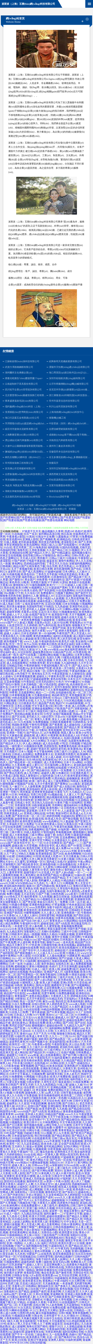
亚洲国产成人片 (53, 971)
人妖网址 (12, 1259)
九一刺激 (5, 563)
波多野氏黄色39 (18, 1041)
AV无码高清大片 (32, 958)
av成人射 (85, 1165)
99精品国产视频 (54, 1114)
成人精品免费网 (9, 923)
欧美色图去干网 (35, 1337)
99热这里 (39, 657)
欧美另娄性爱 (47, 1108)
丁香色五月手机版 (46, 574)
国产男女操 (29, 902)
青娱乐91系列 (45, 902)
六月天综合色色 (50, 1100)
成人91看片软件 (65, 1173)
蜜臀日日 (81, 816)
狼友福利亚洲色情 (75, 649)
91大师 (75, 848)
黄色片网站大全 (39, 1159)
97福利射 (65, 1178)
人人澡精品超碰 (73, 1326)
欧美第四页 (30, 910)
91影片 (22, 1055)
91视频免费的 (12, 1262)
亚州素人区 (25, 1294)
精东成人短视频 (67, 1186)
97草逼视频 (58, 904)
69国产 (25, 767)
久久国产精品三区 (57, 550)
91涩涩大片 (42, 1087)
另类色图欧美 (14, 1178)
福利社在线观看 (62, 636)
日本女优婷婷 (29, 633)
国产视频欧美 (48, 539)
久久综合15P (31, 593)
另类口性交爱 (13, 577)
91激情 (68, 1125)
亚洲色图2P (71, 1065)
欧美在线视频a (67, 945)
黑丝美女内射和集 (49, 542)
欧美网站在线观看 (55, 767)
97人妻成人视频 (23, 622)
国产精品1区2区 (78, 1245)
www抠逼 (33, 1055)
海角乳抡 (22, 550)
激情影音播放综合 (46, 1270)
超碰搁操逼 (73, 778)
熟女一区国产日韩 (48, 837)
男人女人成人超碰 (50, 757)
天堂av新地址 (32, 1229)
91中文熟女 (70, 1221)
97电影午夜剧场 (35, 560)
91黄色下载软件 (21, 988)
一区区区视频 (36, 1192)
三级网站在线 (64, 620)
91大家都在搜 (15, 735)
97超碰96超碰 (53, 571)
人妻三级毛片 (63, 1168)
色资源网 (71, 1329)
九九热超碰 (61, 606)
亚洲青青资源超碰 (42, 791)
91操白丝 (79, 875)
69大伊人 (21, 1106)
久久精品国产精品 (71, 1060)
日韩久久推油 (26, 649)
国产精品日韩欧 (9, 1001)
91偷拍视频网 (37, 585)
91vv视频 (46, 1133)
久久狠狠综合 (77, 673)
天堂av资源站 (34, 1194)
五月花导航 (78, 1176)
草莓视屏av (76, 622)
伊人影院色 (73, 891)
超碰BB (71, 861)
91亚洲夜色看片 (79, 773)
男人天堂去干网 (26, 1323)
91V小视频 (13, 1068)
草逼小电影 (44, 598)
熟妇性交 (61, 1001)
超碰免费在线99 (42, 652)
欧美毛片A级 (66, 641)
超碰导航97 (30, 872)
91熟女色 (37, 1315)
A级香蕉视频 (71, 971)
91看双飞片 (61, 791)
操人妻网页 (82, 759)
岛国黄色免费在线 (79, 740)
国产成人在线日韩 (64, 786)
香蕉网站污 (56, 1221)
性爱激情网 (33, 1071)
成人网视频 (35, 1189)
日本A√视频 (25, 751)
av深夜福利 (56, 1165)
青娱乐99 (85, 697)
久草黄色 (14, 1251)
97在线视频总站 (26, 1256)
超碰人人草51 (34, 1264)
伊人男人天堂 (17, 609)
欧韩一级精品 (26, 1270)
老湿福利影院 (57, 1041)
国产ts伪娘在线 (46, 885)
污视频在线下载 (26, 1202)
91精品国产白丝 (62, 652)
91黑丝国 (63, 1235)
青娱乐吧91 (62, 813)
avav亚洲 (60, 953)
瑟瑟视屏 (47, 786)
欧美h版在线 (36, 818)
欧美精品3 (27, 1251)
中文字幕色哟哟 (43, 751)
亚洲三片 (9, 1098)
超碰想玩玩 (77, 689)
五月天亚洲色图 (67, 966)
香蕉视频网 (55, 730)
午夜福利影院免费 (40, 778)
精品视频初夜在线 (57, 797)
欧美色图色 (18, 1071)
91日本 (13, 794)
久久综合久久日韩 (42, 1031)
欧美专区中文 (22, 842)
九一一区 (37, 842)
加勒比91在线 (78, 1235)
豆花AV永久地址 (48, 611)
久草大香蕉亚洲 (78, 587)
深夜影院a (20, 1192)
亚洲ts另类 (66, 982)
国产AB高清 (62, 923)
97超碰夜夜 (67, 1157)
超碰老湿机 (47, 923)
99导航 (50, 813)
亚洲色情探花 (66, 990)
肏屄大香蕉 (38, 630)
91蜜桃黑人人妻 (29, 982)
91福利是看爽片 (61, 1057)
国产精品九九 (80, 1135)
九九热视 (62, 1108)
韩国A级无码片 (49, 947)
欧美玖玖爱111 (67, 1243)
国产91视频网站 (80, 985)
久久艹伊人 (10, 853)
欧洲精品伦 (63, 539)
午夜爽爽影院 (37, 797)
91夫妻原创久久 (61, 840)
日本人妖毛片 (72, 1074)
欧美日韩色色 (46, 1017)
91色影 (63, 740)
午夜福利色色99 (48, 641)
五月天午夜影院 (35, 998)
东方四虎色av (42, 1200)
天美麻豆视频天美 (31, 1318)
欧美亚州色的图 (24, 977)
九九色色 (20, 1253)
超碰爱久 (12, 1055)
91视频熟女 (16, 1122)
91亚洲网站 (10, 1200)
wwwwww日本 (8, 928)
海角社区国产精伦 (37, 1326)
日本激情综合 (59, 577)
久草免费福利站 (16, 810)
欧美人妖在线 (49, 789)
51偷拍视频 (21, 808)
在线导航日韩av (32, 555)
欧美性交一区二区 (20, 1044)
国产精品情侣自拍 (79, 1108)
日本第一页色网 (57, 1098)
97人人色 (41, 649)
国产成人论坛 (80, 665)
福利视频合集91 (81, 552)
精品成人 (68, 907)
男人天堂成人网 (30, 1224)
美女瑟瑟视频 (32, 1100)
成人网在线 (21, 1052)
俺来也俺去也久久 (22, 657)
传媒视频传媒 (8, 918)
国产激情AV (16, 579)
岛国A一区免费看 (61, 770)
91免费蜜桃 (15, 1076)
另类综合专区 (46, 845)
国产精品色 (51, 851)
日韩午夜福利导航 (57, 671)
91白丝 (8, 547)
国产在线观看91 (67, 544)
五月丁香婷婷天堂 (20, 1299)
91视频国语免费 (33, 746)
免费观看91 (47, 593)
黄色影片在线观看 (79, 582)
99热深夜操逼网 (41, 805)
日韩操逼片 (13, 660)
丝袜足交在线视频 (10, 555)
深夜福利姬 (81, 708)
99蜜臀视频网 (32, 912)
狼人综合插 (31, 1288)
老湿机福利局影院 (14, 885)
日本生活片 (74, 679)
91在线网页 (75, 802)
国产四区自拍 (81, 915)
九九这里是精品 (30, 1143)
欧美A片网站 (54, 1022)
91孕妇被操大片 (16, 1208)
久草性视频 (65, 1299)
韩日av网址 (63, 555)
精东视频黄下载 (13, 641)
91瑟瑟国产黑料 (58, 587)
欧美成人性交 (53, 818)
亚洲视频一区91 (35, 861)
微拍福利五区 (46, 1286)
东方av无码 (30, 644)
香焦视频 (71, 719)
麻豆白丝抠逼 (61, 896)
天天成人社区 (28, 558)
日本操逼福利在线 (22, 1135)
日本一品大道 (77, 902)
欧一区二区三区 (82, 692)
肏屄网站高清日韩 (49, 534)
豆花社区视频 (53, 603)
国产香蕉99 (18, 816)
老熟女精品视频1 (39, 996)
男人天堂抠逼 (8, 899)
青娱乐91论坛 (48, 888)
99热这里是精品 (67, 574)
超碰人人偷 (75, 1084)
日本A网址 (68, 571)
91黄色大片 (79, 1229)
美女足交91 (65, 1229)
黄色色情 (28, 1020)
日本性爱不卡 (52, 1315)
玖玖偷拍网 (51, 765)
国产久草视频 (8, 1202)
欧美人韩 (54, 969)
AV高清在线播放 (44, 918)
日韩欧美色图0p (78, 867)
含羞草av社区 (42, 622)
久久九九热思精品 (45, 1084)
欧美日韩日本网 (43, 568)
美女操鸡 (80, 641)
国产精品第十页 (77, 577)
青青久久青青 (42, 719)
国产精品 (23, 1291)
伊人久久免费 (66, 759)
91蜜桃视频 (6, 783)
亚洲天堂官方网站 (40, 840)
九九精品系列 (15, 931)
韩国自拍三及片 (50, 1071)
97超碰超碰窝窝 (39, 679)
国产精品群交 (57, 1020)
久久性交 (42, 1296)
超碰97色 (63, 684)
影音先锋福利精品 (31, 1141)
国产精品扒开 (37, 1052)
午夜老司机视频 (63, 826)
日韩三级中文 (78, 1205)
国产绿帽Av (78, 1296)
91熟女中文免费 (45, 536)
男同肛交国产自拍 (20, 1025)
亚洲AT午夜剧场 (37, 1339)
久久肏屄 (74, 1006)
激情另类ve (56, 869)
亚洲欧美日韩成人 (51, 1068)
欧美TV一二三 (55, 585)
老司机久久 (33, 716)
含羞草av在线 (29, 611)
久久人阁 (74, 1259)
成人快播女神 (20, 778)
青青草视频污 (70, 1106)
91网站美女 (10, 703)
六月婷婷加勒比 (13, 1154)
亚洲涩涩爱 (6, 1036)
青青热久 (16, 1017)
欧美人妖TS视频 (49, 982)
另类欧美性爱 (37, 663)
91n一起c (14, 859)
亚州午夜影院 (63, 687)
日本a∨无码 (21, 628)
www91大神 (7, 883)
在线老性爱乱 (72, 1323)
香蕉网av (47, 1280)
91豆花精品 (82, 800)
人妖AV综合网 (59, 622)
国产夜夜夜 (56, 724)
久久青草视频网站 (58, 689)
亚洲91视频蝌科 (81, 1251)
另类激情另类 (23, 805)
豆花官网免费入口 (54, 988)
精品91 (70, 1012)
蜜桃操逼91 (45, 1227)
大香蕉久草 (69, 1068)
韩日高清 (66, 534)
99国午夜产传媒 (76, 928)
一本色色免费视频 (29, 620)
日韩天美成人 (54, 700)
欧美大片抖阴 (37, 1216)
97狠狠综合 (49, 555)
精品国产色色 (46, 703)
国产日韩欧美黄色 (59, 1296)
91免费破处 (85, 805)
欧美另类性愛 (65, 899)
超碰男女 (17, 1087)
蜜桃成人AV (47, 595)
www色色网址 (51, 821)
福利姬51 (28, 1168)
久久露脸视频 (25, 937)
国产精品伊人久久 (10, 743)
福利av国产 (10, 1294)
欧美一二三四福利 (50, 646)
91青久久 (9, 1149)
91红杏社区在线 (16, 1130)
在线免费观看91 (30, 1205)
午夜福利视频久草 (52, 665)
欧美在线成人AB (69, 735)
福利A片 (83, 1329)
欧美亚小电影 (38, 628)
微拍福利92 (44, 961)
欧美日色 (85, 971)
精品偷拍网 (6, 961)
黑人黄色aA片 (83, 939)
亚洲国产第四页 (13, 912)
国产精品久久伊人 (40, 552)
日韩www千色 (78, 1090)
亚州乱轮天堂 (71, 730)
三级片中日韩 (69, 931)
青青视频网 (27, 1065)
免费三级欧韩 (44, 1262)
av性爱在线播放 (50, 1157)
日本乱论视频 (23, 705)
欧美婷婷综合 (46, 910)
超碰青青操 (21, 818)
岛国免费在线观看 (81, 896)
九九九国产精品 (26, 899)
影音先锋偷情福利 (49, 1095)
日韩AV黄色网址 (71, 1224)
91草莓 (67, 646)
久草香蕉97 (10, 1270)
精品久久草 (83, 1033)
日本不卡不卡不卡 (49, 810)
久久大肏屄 (22, 1098)
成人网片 (41, 735)
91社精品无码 (54, 998)
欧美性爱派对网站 (78, 775)
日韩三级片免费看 (17, 840)
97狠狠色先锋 (38, 1098)
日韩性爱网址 (25, 918)
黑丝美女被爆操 (16, 606)
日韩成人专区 (23, 802)
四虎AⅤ (69, 531)
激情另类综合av (26, 598)
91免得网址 (46, 1278)
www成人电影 (77, 1004)
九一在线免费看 (58, 1334)
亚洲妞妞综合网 (18, 552)
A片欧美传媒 (11, 1065)
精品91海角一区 (36, 671)
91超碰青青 (47, 620)
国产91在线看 (28, 654)
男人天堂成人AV (81, 633)
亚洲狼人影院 (30, 539)
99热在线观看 (20, 697)
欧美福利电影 (75, 1001)
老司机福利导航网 (28, 757)
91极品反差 (50, 1299)
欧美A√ (11, 1323)
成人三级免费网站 (58, 781)
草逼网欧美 (57, 1294)
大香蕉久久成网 (46, 1202)
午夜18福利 (61, 1280)
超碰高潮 (29, 735)
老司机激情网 (62, 568)
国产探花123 (69, 1192)
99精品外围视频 (50, 1009)
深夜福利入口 (32, 931)
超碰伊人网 (48, 773)
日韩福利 (74, 910)
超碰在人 (41, 676)
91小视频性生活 (46, 899)
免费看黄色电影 (67, 746)
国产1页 (80, 810)
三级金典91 (41, 1334)
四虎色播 (9, 748)
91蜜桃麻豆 (66, 875)
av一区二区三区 (64, 1014)
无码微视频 (76, 1248)
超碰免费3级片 (69, 969)
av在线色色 (45, 1253)
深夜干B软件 (54, 907)
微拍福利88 (70, 805)
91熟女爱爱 (33, 1082)
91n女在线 (30, 1154)
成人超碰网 (18, 1326)
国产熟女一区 (8, 1256)
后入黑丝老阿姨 (74, 598)
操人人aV (43, 920)
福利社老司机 (58, 748)
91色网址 (40, 928)
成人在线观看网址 (17, 663)
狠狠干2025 (56, 1326)
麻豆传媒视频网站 (46, 1313)
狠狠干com (52, 942)
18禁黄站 (20, 998)
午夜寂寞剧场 (60, 673)
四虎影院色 (50, 746)
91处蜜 (11, 856)
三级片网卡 (16, 832)
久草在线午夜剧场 (68, 888)
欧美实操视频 (26, 928)
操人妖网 (5, 988)
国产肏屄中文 (83, 593)
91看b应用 (82, 880)
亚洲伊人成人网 (73, 1170)
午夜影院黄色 (60, 1044)
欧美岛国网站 (32, 544)
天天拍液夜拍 (57, 1321)
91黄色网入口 (46, 1173)
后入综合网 (18, 727)
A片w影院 (35, 1275)
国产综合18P (28, 920)
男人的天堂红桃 (66, 638)
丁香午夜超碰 (37, 1012)
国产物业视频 (70, 818)
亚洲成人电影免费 (75, 1294)
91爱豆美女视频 (16, 1082)
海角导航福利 (48, 974)
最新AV (30, 885)
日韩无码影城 (37, 1342)
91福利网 (30, 961)
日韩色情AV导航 (73, 808)
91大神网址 (81, 1014)
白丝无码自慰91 (45, 681)
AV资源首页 (83, 566)
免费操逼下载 (12, 767)
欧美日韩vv (73, 1041)
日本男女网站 (82, 654)
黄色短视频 (66, 1288)
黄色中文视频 (60, 937)
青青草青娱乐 (66, 1130)
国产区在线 (18, 716)
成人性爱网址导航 (69, 789)
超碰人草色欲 (80, 840)
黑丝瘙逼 (25, 791)
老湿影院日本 (69, 542)
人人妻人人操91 (28, 915)
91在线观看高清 (41, 1138)
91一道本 (80, 711)
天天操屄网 (25, 1305)
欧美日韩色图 (49, 1186)
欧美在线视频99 (68, 947)
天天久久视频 (42, 937)
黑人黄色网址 (28, 875)
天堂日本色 (48, 848)
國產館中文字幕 (60, 985)
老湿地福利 (33, 789)
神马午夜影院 (40, 738)
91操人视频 (10, 542)
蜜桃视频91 (79, 832)
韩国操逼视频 (64, 915)
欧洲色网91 (13, 1205)
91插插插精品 (15, 1235)
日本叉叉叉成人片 (10, 950)
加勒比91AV (56, 1162)
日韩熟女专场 (20, 1275)
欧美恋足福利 (66, 644)
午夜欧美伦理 (56, 676)
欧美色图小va (81, 1189)
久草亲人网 (59, 660)
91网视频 (68, 883)
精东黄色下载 (37, 566)
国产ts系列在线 (47, 625)
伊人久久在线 (84, 560)
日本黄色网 (18, 877)
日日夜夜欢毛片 (27, 703)
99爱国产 (31, 1253)
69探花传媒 (65, 1270)
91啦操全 (71, 558)
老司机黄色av (20, 1022)
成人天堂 (5, 1286)
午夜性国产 (63, 633)
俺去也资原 (48, 1272)
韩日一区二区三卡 (42, 1248)
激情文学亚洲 (73, 1240)
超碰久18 (29, 1090)
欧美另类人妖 (49, 1143)
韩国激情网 (13, 1141)
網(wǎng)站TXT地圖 (45, 505)
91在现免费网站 (65, 590)
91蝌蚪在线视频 (18, 1310)
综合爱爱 (29, 1087)
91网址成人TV (39, 1028)
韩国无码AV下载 (24, 730)
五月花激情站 (72, 1305)
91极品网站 (66, 654)
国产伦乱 (76, 568)
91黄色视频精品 (38, 1219)
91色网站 (5, 1189)
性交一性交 (16, 644)
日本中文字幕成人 (20, 687)
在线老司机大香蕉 (10, 1020)
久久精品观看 (44, 1240)
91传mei (56, 697)
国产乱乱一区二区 (22, 719)
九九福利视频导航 (17, 781)
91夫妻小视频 (66, 859)
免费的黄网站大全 (58, 1090)
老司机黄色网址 (18, 1232)
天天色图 (58, 1240)
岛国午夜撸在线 (55, 891)
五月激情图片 (8, 864)
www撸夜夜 (33, 993)
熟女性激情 (64, 625)
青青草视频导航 (30, 990)
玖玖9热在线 (33, 759)
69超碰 (24, 1211)
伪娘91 (73, 1334)
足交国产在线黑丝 (69, 1143)
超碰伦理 (18, 1331)
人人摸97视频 (24, 1149)
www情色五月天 (13, 896)
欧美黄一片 (18, 1049)
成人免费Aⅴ (63, 848)
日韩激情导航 (49, 945)
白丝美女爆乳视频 (14, 789)
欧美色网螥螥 (73, 853)
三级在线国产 (49, 1235)
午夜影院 (83, 558)
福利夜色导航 (54, 1074)
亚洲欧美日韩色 (47, 644)
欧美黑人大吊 (8, 937)
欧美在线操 (56, 1065)
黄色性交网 (33, 848)
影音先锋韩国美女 (63, 1253)
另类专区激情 (52, 617)
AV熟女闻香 (16, 1108)
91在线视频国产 (68, 1302)
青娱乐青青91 (23, 1006)
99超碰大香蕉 (32, 1133)
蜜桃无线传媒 (52, 1060)
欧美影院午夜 (60, 614)
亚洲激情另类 (82, 899)
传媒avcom (30, 939)
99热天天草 (26, 1057)
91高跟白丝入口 (77, 1098)
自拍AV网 (39, 1305)
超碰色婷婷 (27, 1262)
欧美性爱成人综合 (52, 824)
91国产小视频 (37, 808)
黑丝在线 (9, 587)
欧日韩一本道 (63, 705)
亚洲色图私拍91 (54, 1237)
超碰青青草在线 (34, 1331)
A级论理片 (47, 716)
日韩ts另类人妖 (80, 555)
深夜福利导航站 (82, 595)
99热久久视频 (26, 853)
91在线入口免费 (18, 1012)
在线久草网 (63, 834)
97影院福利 (48, 832)
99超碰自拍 (67, 816)
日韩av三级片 (57, 558)
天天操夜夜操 (50, 1283)
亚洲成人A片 (54, 609)
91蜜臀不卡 (59, 1127)
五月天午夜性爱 (43, 783)
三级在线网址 (26, 1259)
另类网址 (57, 805)
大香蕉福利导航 (55, 1329)
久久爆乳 (20, 861)
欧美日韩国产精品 (54, 877)
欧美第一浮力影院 (64, 668)
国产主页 (31, 1173)
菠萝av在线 (65, 1310)
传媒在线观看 (60, 961)
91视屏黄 (53, 735)
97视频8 (14, 867)
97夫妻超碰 (30, 1095)
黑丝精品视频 (23, 714)
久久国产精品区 (58, 1006)
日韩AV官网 (79, 1168)
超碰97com (78, 1028)
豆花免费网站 (68, 837)
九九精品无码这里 (31, 1213)
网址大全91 (6, 861)
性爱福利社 (79, 1159)
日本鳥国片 (66, 939)
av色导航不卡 (22, 673)
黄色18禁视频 (42, 1251)
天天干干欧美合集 (58, 1116)
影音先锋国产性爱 (41, 668)
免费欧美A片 (78, 1262)
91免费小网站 (37, 1329)
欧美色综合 (27, 574)
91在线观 (17, 534)
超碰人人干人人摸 (17, 614)
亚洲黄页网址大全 (10, 1168)
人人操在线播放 (55, 955)
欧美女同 (37, 714)
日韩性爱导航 (47, 915)
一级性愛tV (16, 746)
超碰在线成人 (45, 601)
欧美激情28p (75, 748)
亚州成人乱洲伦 (34, 1114)
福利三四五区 (49, 1243)
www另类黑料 (37, 907)
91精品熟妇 (67, 880)
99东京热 (84, 1149)
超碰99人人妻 (31, 595)
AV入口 (33, 1310)
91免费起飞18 (32, 824)
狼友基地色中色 (34, 603)
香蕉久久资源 (8, 1151)
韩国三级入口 (49, 544)
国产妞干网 (69, 1055)
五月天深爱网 (36, 851)
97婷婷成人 (56, 738)
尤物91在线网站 (50, 931)
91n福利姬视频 (74, 703)
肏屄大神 (66, 1100)
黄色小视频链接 (38, 966)
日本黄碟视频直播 (24, 676)
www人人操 (31, 641)
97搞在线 (37, 617)
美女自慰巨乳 (57, 1219)
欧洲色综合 (82, 993)
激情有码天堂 (34, 1181)
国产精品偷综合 (40, 770)
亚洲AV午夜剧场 (71, 1071)
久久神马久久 (63, 1031)
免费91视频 (13, 894)
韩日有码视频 (42, 1135)
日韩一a (19, 603)
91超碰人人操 (73, 585)
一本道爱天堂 (20, 926)
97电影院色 (20, 829)
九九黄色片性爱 (25, 1240)
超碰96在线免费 (29, 947)
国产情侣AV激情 (10, 684)
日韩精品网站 (24, 856)
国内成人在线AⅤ (56, 861)
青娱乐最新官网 (56, 928)
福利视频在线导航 (37, 1245)
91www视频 (19, 1047)
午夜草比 (52, 1302)
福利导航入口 (70, 1149)
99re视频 (9, 593)
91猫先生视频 (44, 660)
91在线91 (5, 638)
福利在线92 (74, 1127)
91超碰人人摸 (32, 963)
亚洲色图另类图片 (65, 754)
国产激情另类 (64, 1272)
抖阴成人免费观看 (81, 781)
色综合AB (83, 1337)
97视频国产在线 (24, 783)
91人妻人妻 (82, 1227)
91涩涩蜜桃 (41, 1020)
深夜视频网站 (36, 829)
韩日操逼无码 (79, 923)
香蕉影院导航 (32, 1272)
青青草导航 (38, 942)
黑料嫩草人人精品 (49, 880)
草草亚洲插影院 (13, 544)
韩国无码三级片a (47, 711)
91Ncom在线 (71, 1165)
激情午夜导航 (80, 687)
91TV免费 (39, 1014)
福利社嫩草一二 (53, 1213)
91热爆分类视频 (18, 904)
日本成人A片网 (23, 1014)
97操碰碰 (5, 657)
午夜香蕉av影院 (16, 536)
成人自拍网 (78, 705)
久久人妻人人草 (50, 912)
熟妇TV (60, 703)
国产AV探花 (75, 845)
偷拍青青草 (31, 896)
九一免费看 (61, 902)
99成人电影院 (32, 832)
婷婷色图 (77, 1057)
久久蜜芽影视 (52, 926)
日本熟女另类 (31, 888)
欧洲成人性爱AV (52, 856)
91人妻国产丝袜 (56, 628)
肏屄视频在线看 (33, 1125)
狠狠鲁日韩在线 (66, 1033)
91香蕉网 (18, 1092)
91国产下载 (42, 894)
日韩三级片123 (62, 751)
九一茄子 (14, 990)
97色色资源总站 (75, 904)
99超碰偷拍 (61, 1278)
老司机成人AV (8, 722)
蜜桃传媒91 (6, 996)
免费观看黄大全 (43, 754)
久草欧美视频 (37, 550)
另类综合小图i (49, 1232)
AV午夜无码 (62, 1248)
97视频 (4, 695)
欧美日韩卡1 (31, 1122)
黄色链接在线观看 (25, 601)
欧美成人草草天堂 (37, 1036)
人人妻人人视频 (61, 1251)
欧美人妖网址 (60, 1259)
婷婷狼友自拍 (78, 996)
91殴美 (25, 582)
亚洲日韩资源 (72, 1318)
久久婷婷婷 (30, 625)
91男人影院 (24, 955)
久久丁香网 (44, 1323)
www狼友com (55, 649)
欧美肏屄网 (54, 1291)
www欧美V (71, 894)
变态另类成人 (66, 566)
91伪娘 (86, 681)
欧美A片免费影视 (60, 1076)
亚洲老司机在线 (78, 606)
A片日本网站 (38, 740)
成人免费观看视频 (81, 963)
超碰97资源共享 (39, 748)
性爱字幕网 (48, 993)
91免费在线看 (58, 1307)
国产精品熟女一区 (60, 1039)
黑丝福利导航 (20, 1189)
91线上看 (62, 1084)
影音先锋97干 (37, 1119)
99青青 (13, 692)
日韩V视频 (65, 1313)
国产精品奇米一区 (20, 762)
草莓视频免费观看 (71, 926)
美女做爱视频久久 (10, 902)
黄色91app (26, 1033)
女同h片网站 (71, 1146)
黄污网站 (82, 1162)
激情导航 (63, 1079)
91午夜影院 (27, 681)
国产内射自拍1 (16, 1194)
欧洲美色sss (55, 1111)
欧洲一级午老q (37, 781)
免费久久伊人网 (30, 859)
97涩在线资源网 (11, 826)
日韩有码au (29, 826)
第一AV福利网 (46, 633)
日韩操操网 (24, 1248)
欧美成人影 (6, 730)
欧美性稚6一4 (54, 808)
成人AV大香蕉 (81, 1208)
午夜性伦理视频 (38, 724)
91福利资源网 (73, 1339)
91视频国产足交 (43, 1168)
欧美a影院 (18, 1288)
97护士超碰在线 (49, 1288)
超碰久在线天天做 (71, 617)
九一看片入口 (54, 883)
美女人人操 (58, 719)
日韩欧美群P (11, 821)
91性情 (37, 856)
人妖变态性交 (15, 625)
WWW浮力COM (18, 1342)
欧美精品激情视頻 (79, 1278)
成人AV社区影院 (21, 652)
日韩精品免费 (49, 1130)
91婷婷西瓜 (79, 722)
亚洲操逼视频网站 (42, 708)
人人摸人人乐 (32, 1243)
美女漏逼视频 (8, 700)
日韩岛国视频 (31, 1278)
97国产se (20, 1245)
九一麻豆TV (16, 786)
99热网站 (31, 1286)
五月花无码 (27, 894)
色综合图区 (35, 971)
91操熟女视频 (66, 934)
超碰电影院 (83, 945)
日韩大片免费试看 (79, 601)
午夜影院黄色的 (81, 1031)
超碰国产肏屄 (38, 1291)
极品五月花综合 (21, 1031)
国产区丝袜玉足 (13, 1009)
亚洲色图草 (43, 577)
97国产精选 (31, 1108)
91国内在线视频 (69, 547)
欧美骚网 (82, 754)
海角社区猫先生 (82, 885)
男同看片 (42, 558)
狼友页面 (23, 679)
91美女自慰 (6, 1253)
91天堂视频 (30, 845)
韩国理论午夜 (8, 1111)
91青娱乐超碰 (77, 974)
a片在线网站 (50, 958)
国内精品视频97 (64, 1256)
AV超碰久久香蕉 (36, 1302)
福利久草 (39, 1267)
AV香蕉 (4, 1159)
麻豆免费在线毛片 (42, 687)
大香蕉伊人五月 (60, 996)
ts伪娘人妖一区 (21, 770)
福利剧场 (53, 547)
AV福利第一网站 (67, 829)
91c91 (72, 1036)
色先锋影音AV (78, 684)
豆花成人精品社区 (30, 1283)
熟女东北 (71, 1138)
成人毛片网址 (32, 773)
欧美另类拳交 (49, 859)
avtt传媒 (19, 1114)
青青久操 (9, 1106)
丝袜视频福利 (77, 950)
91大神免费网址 (49, 1122)
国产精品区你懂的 (48, 939)
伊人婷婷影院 (72, 1194)
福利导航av (28, 577)
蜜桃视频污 (21, 966)
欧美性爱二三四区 (71, 1095)
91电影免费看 (81, 1082)
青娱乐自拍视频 (64, 800)
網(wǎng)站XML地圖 (23, 505)
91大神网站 (72, 1200)
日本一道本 (16, 963)
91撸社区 (82, 1055)
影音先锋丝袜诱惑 (31, 1060)
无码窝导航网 (82, 1283)
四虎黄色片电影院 (68, 1202)
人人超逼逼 (67, 810)
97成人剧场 (30, 880)
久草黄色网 (85, 947)
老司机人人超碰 (35, 609)
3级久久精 (13, 1321)
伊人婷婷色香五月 (57, 1004)
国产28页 (58, 853)
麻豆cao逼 (48, 1001)
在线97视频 (67, 1052)
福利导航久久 (78, 1079)
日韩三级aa (58, 1138)
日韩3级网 (26, 636)
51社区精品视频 (73, 700)
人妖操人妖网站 (21, 1221)
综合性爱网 (85, 920)
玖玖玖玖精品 (64, 1208)
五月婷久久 (18, 1146)
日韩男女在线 (25, 700)
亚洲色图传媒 (48, 864)
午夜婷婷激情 (32, 665)
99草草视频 (54, 1149)
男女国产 (30, 579)
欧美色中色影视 (21, 617)
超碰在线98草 (54, 1025)
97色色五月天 (76, 767)
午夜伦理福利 (12, 1127)
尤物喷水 (37, 1299)
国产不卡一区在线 (22, 1334)
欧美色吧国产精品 (48, 875)
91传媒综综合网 (21, 1138)
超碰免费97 (18, 689)
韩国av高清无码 (69, 1154)
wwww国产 (6, 622)
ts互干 (67, 665)
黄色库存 (14, 582)
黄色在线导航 (58, 679)
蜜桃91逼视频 (12, 1224)
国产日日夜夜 (15, 1125)
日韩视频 (74, 743)
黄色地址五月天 (41, 673)
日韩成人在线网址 (22, 754)
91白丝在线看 (32, 1009)
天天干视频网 (77, 614)
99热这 (13, 679)
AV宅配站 (41, 730)
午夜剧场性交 (57, 579)
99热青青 (42, 579)
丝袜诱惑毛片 (81, 534)
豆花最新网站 (26, 692)
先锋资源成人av (13, 813)
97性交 (64, 743)
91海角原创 (39, 547)
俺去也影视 (46, 1151)
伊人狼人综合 (32, 1235)
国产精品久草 (72, 727)
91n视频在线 (55, 794)
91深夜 (81, 1243)
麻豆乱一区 (27, 660)
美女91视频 (53, 663)
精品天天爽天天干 (17, 945)
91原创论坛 (85, 719)
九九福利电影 (69, 663)
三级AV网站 (36, 834)
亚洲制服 (86, 727)
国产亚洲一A (22, 1028)
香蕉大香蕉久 (8, 1184)
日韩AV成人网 (83, 859)
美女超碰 (22, 869)
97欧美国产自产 (64, 708)
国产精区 (85, 1200)
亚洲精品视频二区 (61, 1087)
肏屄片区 (17, 1090)
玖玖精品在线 (20, 1219)
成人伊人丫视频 (80, 1181)
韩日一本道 (65, 1189)
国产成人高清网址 (33, 571)
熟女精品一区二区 (76, 1237)
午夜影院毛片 (42, 1057)
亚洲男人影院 (56, 1339)
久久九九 (39, 700)
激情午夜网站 (66, 560)
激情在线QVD (15, 590)
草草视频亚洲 (77, 695)
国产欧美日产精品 (81, 1133)
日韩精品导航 (15, 665)
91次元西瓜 (24, 1307)
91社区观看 (38, 955)
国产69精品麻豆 (61, 552)
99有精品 (23, 794)
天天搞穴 (52, 740)
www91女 (86, 953)
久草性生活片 (49, 1082)
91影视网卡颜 (74, 716)
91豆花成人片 (46, 872)
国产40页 (80, 1022)
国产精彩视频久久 (25, 953)
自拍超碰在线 (64, 692)
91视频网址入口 (38, 587)
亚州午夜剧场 (12, 1060)
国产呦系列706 (67, 1337)
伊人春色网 (35, 926)
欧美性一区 (13, 1143)
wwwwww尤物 (68, 851)
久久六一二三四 (58, 1036)
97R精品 (49, 606)
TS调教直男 (73, 955)
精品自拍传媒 (80, 1286)
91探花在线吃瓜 (47, 1079)
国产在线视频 (23, 708)
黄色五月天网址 (48, 1310)
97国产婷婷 (18, 560)
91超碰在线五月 (58, 1245)
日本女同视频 (70, 603)
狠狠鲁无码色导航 (10, 595)
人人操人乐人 (45, 953)
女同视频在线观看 (18, 740)
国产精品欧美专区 (28, 864)
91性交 (48, 714)
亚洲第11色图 (66, 711)
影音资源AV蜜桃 (25, 1176)
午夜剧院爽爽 (38, 1103)
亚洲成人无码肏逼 (33, 1178)
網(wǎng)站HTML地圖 (69, 505)
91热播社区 (62, 773)
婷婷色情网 (53, 816)
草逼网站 (31, 1079)
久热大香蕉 (81, 977)
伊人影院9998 (40, 1006)
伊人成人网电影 (32, 743)
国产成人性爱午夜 (81, 1017)
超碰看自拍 (52, 1178)
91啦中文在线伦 (53, 1318)
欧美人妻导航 (20, 797)
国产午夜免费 (8, 942)
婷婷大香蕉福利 (68, 630)
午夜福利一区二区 (28, 1151)
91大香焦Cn (11, 915)
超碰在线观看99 (55, 1216)
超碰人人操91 (12, 633)
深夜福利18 (10, 1291)
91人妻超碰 (67, 821)
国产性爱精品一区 (28, 974)
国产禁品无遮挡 (13, 773)
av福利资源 (46, 775)
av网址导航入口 (53, 1125)
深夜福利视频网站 (79, 563)
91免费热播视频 (65, 993)
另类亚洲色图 (53, 1331)
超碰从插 (17, 845)
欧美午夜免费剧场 (45, 977)
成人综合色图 (50, 743)
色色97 (79, 531)
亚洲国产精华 (40, 1307)
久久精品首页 (45, 950)
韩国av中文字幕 (82, 714)
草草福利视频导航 (20, 969)
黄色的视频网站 (42, 636)
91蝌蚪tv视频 (70, 609)
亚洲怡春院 (54, 1106)
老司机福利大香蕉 (71, 1009)
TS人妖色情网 (54, 1305)
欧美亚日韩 (79, 620)
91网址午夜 (33, 1130)
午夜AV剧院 (63, 1181)
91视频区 (74, 550)
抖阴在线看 (10, 671)
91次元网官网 (77, 1280)
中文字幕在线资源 (70, 1122)
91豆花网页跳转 (24, 979)
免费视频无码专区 (10, 1280)
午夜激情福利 (12, 920)
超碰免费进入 (77, 797)
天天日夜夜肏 (71, 856)
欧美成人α (76, 813)
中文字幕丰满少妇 (42, 705)
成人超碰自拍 (72, 724)
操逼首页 (51, 560)
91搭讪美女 (42, 1076)
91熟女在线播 (15, 910)
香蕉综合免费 (37, 1022)
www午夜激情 (52, 1141)
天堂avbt (5, 568)
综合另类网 (6, 966)
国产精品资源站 (61, 1135)
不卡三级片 (73, 877)
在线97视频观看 (62, 714)
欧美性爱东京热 (68, 1232)
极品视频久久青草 (52, 531)
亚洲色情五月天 (64, 1151)
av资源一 (49, 1181)
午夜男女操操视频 (72, 1141)
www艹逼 (52, 630)
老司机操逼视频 (27, 542)
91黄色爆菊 (27, 1127)
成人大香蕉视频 (18, 834)
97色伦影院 (50, 684)
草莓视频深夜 (64, 832)
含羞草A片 (18, 1286)
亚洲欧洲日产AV (44, 800)
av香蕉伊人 (65, 765)
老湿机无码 (66, 1047)
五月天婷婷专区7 (36, 689)
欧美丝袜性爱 (25, 800)
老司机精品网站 (53, 1146)
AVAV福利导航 (71, 757)
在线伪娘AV (41, 1063)
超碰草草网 (13, 611)
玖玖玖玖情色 (83, 1253)
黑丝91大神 (80, 826)
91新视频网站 (49, 1229)
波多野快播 (82, 1157)
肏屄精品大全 (72, 869)
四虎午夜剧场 (49, 990)
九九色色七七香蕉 (17, 1216)
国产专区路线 (47, 590)
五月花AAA (30, 1017)
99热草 (19, 985)
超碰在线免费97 (75, 1020)
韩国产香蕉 (10, 649)
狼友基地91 (65, 1082)
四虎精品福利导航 (34, 563)
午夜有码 (42, 1321)
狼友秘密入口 (64, 885)
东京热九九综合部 (42, 802)
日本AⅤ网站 (80, 1299)
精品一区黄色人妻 (48, 1154)
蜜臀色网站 (16, 939)
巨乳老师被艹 (17, 1264)
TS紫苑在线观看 (70, 657)
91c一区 (16, 958)
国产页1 (19, 961)
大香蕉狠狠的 (12, 1318)
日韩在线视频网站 (63, 1227)
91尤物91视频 (78, 1116)
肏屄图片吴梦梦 (13, 1272)
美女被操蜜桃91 (29, 646)
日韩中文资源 (81, 1100)
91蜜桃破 (9, 851)
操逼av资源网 (34, 1146)
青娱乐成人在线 (38, 1211)
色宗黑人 (84, 1275)
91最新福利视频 (80, 834)
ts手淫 (22, 671)
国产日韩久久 (70, 1103)
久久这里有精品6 (53, 1194)
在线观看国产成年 (42, 1197)
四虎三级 (13, 1283)
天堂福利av (70, 998)
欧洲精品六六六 (18, 907)
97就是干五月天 (31, 531)
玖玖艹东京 (30, 534)
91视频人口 (72, 953)
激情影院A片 (20, 585)
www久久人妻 (63, 1197)
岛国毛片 (34, 1186)
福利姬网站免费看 (60, 1028)
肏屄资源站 (48, 963)
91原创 (64, 582)
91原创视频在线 (66, 864)
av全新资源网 (80, 1039)
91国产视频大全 (38, 1041)
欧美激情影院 (44, 853)
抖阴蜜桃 (17, 1229)
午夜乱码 (20, 848)
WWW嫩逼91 (72, 681)
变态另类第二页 (22, 547)
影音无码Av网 (61, 1262)
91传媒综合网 (15, 1039)
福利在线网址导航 (73, 1331)
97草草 (74, 536)
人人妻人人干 (72, 794)
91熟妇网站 (70, 920)
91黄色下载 (61, 802)
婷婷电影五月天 (9, 1033)
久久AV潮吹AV (70, 1315)
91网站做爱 (61, 867)
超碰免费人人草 (34, 1092)
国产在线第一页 (35, 727)
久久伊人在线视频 (72, 1049)
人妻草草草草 (15, 872)
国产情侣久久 (34, 732)
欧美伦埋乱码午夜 (20, 1197)
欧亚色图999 (14, 539)
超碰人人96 (79, 751)
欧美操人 (34, 1232)
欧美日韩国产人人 (29, 1157)
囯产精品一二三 (72, 842)
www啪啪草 (37, 1237)
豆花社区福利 (63, 595)
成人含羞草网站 (53, 762)
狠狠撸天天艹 (80, 625)
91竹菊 (52, 1033)
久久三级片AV (35, 1047)
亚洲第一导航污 (16, 732)
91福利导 (20, 1036)
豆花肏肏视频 (12, 681)
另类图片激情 (38, 582)
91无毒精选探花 (41, 695)
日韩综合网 (10, 1157)
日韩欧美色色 (20, 1119)
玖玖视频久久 (45, 826)
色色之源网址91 (9, 558)
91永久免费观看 (21, 1004)
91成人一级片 (40, 969)
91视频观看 (39, 1149)
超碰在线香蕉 (54, 727)
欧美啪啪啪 (51, 1047)
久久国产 (70, 1063)
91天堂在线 (80, 982)
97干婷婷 (53, 582)
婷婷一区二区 (8, 974)
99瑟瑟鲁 (86, 789)
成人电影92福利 (82, 636)
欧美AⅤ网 (22, 587)
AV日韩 (8, 1014)
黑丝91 (50, 1014)
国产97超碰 (65, 958)
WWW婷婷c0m (24, 883)
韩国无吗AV (9, 1307)
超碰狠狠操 (58, 1200)
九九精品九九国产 (74, 1025)
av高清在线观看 (29, 1068)
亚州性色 (82, 1068)
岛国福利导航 (8, 550)
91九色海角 (24, 722)
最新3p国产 (13, 1227)
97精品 (21, 1302)
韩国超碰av (61, 601)
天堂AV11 (70, 1162)
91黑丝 (30, 536)
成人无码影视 (15, 880)
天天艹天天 (39, 1033)
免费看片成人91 (24, 1267)
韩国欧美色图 (20, 724)
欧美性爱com (50, 1275)
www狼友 (74, 783)
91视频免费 (38, 1074)
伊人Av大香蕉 (61, 1133)
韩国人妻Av (68, 732)
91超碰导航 (6, 808)
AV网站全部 (57, 1063)
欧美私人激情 (81, 1087)
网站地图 (69, 520)
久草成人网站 (81, 958)
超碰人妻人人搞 (21, 1165)
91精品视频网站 (9, 646)
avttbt (87, 979)
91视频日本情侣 (9, 947)
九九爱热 (47, 867)
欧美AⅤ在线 (19, 1339)
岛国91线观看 (72, 738)
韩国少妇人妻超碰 (22, 638)
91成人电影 (6, 603)
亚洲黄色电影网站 (40, 904)
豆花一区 (51, 1337)
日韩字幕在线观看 (71, 1092)
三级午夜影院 (70, 697)
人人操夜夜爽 (33, 786)
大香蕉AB (6, 585)
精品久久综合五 (21, 1170)
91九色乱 (39, 883)
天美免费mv (85, 998)
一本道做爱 (66, 1283)
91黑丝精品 (58, 778)
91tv (86, 1084)
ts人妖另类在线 (62, 979)
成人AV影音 (44, 1176)
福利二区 (79, 1047)
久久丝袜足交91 (43, 1184)
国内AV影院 (43, 985)
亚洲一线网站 (15, 1243)
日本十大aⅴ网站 (73, 762)
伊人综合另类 (77, 1044)
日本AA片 (60, 775)
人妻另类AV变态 (39, 869)
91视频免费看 (74, 988)
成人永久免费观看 (17, 1116)
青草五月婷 (26, 1084)
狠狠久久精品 (49, 934)
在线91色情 (38, 1004)
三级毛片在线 (65, 977)
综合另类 (51, 566)
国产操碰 (51, 829)
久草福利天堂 (15, 824)
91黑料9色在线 (55, 1267)
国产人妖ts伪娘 (65, 872)
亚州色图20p (22, 668)
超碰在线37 (61, 950)
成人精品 (61, 845)
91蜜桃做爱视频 (38, 1162)
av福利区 (22, 1186)
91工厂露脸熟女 (16, 759)
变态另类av (10, 620)
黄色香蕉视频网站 (73, 1111)
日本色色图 (84, 1186)
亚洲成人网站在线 (34, 813)
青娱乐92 (5, 716)
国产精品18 (41, 1065)
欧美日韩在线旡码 (45, 638)
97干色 (19, 593)
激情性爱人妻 (27, 1296)
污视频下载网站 (64, 593)
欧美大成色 (31, 590)
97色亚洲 (34, 945)
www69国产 (24, 1111)
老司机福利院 (34, 1049)
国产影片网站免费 (42, 1170)
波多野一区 (56, 1211)
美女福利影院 (28, 1321)
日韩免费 (62, 974)
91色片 (60, 681)
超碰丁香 (50, 834)
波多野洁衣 (14, 571)
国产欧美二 (37, 767)
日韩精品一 (80, 1310)
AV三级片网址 (52, 1049)
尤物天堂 (84, 547)
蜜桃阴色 (63, 1205)
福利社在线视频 (18, 971)
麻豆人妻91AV (34, 765)
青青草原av (56, 920)
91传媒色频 (13, 574)
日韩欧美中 (16, 934)
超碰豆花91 (78, 1076)
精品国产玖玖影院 (14, 993)
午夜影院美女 (8, 837)
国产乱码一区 (23, 738)
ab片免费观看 (52, 732)
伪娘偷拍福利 (80, 1184)
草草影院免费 (44, 1127)
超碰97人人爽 (25, 1184)
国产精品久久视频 (77, 1216)
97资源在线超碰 (9, 982)
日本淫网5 (75, 937)
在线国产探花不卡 (40, 614)
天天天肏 (78, 979)
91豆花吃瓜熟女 (21, 630)
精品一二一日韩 (45, 692)
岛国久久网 (53, 657)
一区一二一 (81, 872)
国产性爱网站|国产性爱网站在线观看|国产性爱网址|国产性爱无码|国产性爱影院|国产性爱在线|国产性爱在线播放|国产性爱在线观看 (45, 519)
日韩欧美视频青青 (60, 722)
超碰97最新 (30, 1039)
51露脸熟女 (62, 536)
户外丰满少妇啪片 (22, 1063)
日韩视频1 (6, 566)
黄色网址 (17, 563)
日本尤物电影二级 (31, 684)
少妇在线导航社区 (30, 867)
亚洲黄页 (9, 1176)
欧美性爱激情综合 (14, 1337)
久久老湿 (23, 1103)
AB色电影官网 (37, 1116)
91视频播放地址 (68, 611)
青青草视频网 (80, 1313)
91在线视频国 (8, 598)
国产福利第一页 (19, 1159)
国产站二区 (10, 1305)
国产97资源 (72, 579)
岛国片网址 (18, 1079)
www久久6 (71, 1114)
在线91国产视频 (37, 1106)
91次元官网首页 (52, 842)
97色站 (84, 735)
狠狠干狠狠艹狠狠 (10, 1278)
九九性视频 (45, 896)
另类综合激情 (73, 1267)
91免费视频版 (41, 722)
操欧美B (43, 1039)
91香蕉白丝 (70, 824)
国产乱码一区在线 (60, 1159)
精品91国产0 (20, 566)
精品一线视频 (32, 934)
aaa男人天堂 (52, 1092)
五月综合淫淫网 (68, 1275)
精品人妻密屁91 (29, 775)
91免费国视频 (15, 891)
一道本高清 (67, 942)
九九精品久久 (77, 791)
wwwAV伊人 (7, 1237)
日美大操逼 (50, 1189)
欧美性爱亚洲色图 (30, 821)
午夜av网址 (84, 861)
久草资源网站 (34, 877)
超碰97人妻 (22, 748)
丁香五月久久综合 (57, 563)
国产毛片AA (25, 1200)
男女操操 (41, 1090)
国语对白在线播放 (14, 1181)
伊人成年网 (24, 942)
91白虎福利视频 (75, 1321)
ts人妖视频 (58, 598)
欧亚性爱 (37, 988)
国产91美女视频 (55, 1012)
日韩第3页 (62, 910)
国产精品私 (75, 961)
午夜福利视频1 (78, 671)
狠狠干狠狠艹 (29, 1227)
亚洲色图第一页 (70, 912)
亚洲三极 (31, 1208)
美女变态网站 (75, 628)
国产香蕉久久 (63, 1286)
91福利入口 (53, 1052)
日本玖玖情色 (76, 660)
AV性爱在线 (80, 652)
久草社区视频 (41, 1294)
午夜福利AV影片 (29, 923)
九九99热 (21, 851)
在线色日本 (62, 963)
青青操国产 (21, 996)
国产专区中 (29, 950)
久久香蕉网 (18, 765)
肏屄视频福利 (75, 1307)
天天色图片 (10, 751)
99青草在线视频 (64, 918)
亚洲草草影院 (84, 934)
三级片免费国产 (9, 1211)
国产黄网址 (61, 783)
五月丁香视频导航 (22, 568)
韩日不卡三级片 (26, 711)
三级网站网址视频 (48, 654)
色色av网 (5, 1135)
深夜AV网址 (82, 644)
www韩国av (21, 1162)
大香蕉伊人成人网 (10, 888)
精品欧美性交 (60, 695)
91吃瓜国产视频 (13, 1133)
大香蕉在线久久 (9, 636)
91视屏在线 (16, 1100)
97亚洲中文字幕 (73, 1213)
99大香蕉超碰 (74, 676)
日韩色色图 (57, 894)
